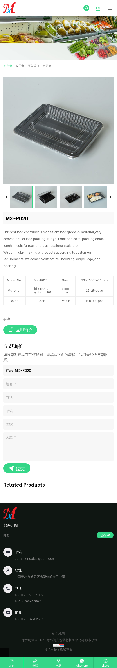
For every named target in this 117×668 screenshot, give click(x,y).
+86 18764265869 (28, 600)
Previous (6, 197)
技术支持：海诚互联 (58, 650)
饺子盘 (20, 66)
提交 (20, 468)
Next (111, 197)
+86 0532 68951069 (29, 594)
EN (98, 7)
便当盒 (7, 66)
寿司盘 (47, 66)
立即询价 (24, 330)
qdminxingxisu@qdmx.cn (34, 558)
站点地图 (58, 633)
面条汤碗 (33, 66)
